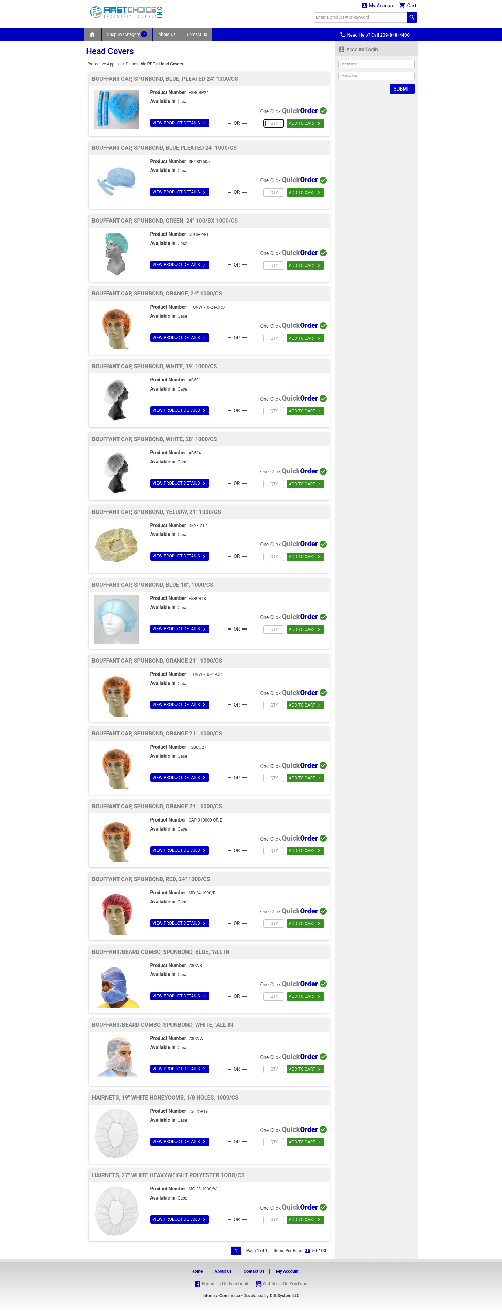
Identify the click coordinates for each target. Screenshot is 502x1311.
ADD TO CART (305, 123)
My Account (378, 5)
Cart (407, 5)
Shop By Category (127, 34)
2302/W (196, 1038)
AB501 (195, 380)
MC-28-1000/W (203, 1189)
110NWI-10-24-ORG (207, 307)
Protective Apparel (104, 64)
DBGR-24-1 (199, 234)
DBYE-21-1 (198, 525)
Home (197, 1271)
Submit (402, 89)
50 (314, 1250)
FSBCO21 (197, 747)
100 (322, 1250)
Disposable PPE (140, 64)
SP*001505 (199, 161)
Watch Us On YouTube (281, 1283)
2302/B (195, 965)
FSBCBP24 (199, 92)
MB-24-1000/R (202, 892)
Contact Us (197, 34)
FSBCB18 (197, 598)
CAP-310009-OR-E (205, 820)
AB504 (195, 452)
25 (307, 1250)
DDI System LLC (285, 1295)
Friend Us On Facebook (221, 1283)
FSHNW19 (198, 1111)
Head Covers (171, 64)
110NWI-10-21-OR (205, 674)
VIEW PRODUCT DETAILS (179, 123)
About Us (166, 34)
